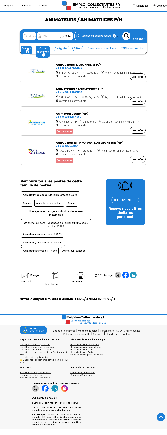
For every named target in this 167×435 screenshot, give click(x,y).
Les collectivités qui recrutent (34, 358)
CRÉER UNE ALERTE (125, 200)
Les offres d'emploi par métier (35, 345)
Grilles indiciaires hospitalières (85, 347)
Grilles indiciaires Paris (81, 353)
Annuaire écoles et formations (35, 378)
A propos (98, 334)
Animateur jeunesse (74, 251)
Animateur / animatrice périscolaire (43, 243)
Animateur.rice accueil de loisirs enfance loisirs (50, 195)
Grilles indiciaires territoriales (84, 345)
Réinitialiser (138, 38)
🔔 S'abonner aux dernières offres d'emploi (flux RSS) (44, 361)
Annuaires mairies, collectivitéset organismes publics (35, 374)
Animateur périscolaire (49, 203)
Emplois (10, 5)
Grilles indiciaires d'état (82, 350)
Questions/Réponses (81, 375)
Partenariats (107, 331)
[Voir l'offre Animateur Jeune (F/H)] (83, 122)
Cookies (126, 334)
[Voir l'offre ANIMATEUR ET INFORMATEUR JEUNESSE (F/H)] (83, 152)
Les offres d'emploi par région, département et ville (43, 354)
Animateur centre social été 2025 (42, 234)
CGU (119, 331)
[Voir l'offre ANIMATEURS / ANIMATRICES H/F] (83, 96)
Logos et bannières (64, 331)
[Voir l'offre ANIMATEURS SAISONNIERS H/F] (83, 71)
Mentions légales (88, 331)
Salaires (27, 5)
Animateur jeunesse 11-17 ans (40, 251)
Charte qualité (132, 331)
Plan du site (112, 334)
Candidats (140, 5)
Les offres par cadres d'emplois (36, 350)
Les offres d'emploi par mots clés (37, 347)
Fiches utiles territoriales (82, 373)
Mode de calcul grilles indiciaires (86, 355)
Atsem (27, 203)
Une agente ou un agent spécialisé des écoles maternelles (56, 213)
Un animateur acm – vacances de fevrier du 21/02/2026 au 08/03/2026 (56, 224)
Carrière (45, 5)
